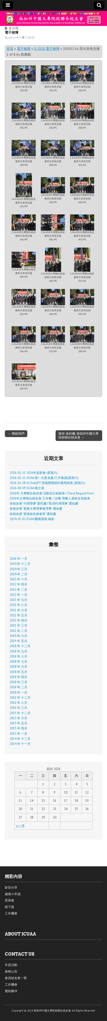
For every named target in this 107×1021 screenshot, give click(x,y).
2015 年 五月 (18, 723)
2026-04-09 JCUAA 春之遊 (27, 488)
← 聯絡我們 (16, 433)
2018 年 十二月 (20, 646)
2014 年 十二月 (20, 739)
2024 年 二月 (18, 574)
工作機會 (11, 913)
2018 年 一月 (18, 692)
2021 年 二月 (18, 631)
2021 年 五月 (18, 615)
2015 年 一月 (18, 733)
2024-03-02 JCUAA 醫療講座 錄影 (32, 519)
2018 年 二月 (18, 687)
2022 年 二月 (18, 589)
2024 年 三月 (18, 569)
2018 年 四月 (18, 677)
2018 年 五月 (18, 672)
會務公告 (11, 971)
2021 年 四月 (18, 620)
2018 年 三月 (18, 682)
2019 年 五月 (18, 641)
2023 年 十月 (18, 579)
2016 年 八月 (18, 702)
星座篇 (9, 900)
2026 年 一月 (18, 558)
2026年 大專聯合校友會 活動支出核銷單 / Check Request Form (52, 493)
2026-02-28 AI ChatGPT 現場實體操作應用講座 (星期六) (47, 483)
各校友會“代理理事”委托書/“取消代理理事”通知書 (44, 503)
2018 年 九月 (18, 651)
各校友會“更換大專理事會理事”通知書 (36, 508)
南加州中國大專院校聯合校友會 (52, 1010)
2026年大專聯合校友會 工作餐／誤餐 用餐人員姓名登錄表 (50, 498)
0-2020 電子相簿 (46, 48)
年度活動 (11, 965)
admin (12, 37)
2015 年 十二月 (20, 713)
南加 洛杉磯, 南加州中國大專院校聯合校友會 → (78, 435)
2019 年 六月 (18, 636)
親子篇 (9, 907)
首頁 (10, 48)
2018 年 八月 (18, 656)
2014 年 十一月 (20, 744)
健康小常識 (13, 894)
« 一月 (20, 825)
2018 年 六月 (18, 666)
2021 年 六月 (18, 610)
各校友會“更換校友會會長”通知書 (33, 514)
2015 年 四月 (18, 728)
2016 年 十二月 (20, 697)
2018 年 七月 (18, 661)
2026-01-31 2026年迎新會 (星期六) (34, 473)
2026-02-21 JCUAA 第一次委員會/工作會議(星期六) (44, 478)
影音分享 (11, 887)
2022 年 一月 (18, 595)
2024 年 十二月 (20, 564)
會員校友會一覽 (16, 978)
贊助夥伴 (11, 991)
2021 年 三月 (18, 625)
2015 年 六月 (18, 718)
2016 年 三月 (18, 708)
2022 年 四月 (18, 584)
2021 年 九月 (18, 600)
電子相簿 (23, 48)
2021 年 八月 (18, 605)
